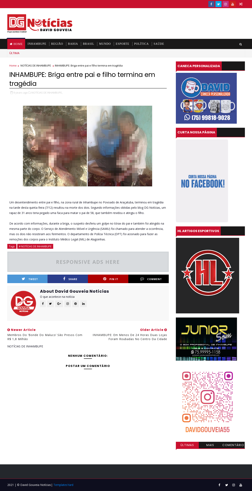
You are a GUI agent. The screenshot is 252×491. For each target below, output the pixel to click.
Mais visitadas (210, 445)
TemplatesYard (63, 485)
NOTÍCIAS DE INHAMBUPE (36, 65)
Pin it (110, 279)
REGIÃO (57, 43)
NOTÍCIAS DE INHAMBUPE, (47, 92)
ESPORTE (122, 43)
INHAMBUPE (37, 43)
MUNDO (105, 43)
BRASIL (88, 43)
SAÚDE (159, 43)
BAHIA (73, 43)
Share (70, 279)
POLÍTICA (141, 43)
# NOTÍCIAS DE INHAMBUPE (35, 246)
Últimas (187, 445)
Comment (151, 279)
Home (18, 44)
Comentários (233, 445)
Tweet (30, 279)
